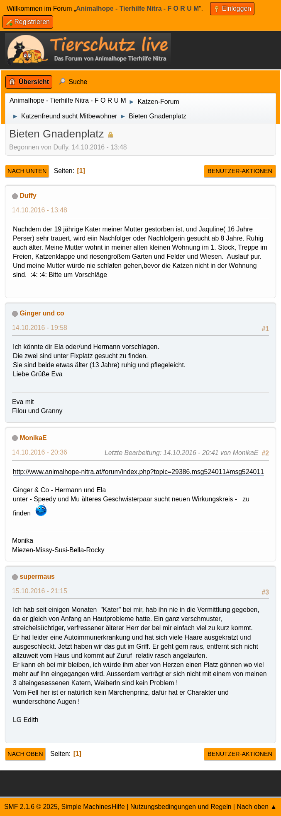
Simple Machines (86, 806)
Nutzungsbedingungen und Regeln (181, 806)
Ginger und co (42, 313)
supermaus (37, 576)
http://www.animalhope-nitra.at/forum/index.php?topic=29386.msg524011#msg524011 (138, 471)
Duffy (28, 195)
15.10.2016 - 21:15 (39, 591)
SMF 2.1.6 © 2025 (31, 806)
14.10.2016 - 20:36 (39, 452)
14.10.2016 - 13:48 (39, 210)
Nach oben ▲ (257, 806)
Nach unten (26, 171)
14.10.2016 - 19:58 (39, 327)
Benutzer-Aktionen (240, 171)
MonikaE (33, 437)
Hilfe (118, 806)
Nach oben (25, 754)
